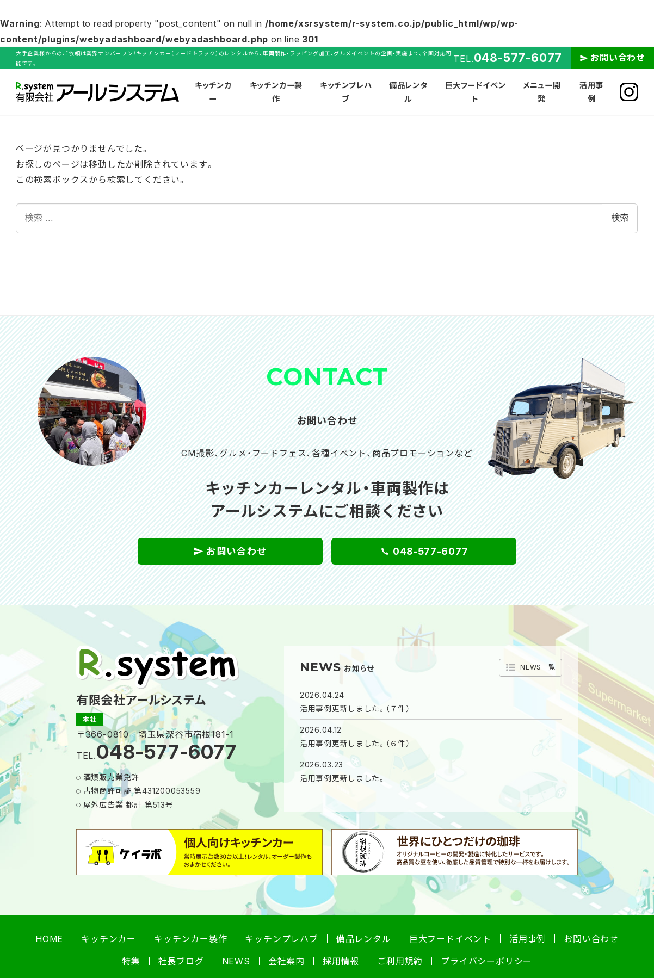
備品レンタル (363, 938)
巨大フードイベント (450, 938)
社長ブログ (181, 961)
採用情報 (341, 961)
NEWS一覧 (528, 667)
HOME (49, 938)
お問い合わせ (617, 57)
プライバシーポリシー (486, 961)
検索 (619, 217)
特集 (131, 961)
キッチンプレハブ (281, 938)
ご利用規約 (400, 961)
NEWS (236, 961)
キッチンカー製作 (190, 938)
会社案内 (286, 961)
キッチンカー (108, 938)
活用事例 (527, 938)
